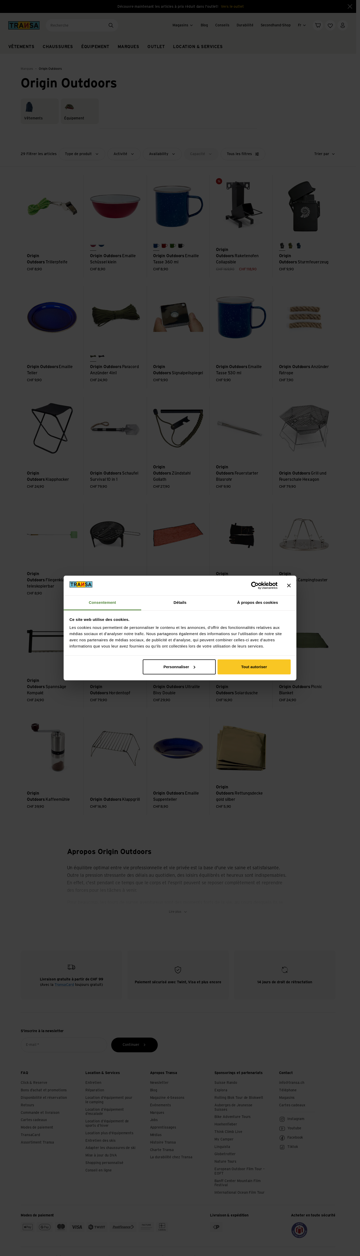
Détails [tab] (180, 602)
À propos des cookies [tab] (257, 602)
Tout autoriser (254, 667)
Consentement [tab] (102, 602)
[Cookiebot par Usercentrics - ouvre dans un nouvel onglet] (255, 585)
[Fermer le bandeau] (289, 585)
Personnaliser (179, 667)
